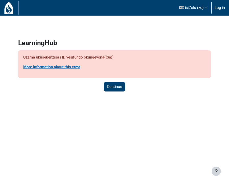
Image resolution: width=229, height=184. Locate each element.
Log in (220, 7)
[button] (193, 8)
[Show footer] (216, 171)
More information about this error (51, 67)
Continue (114, 86)
